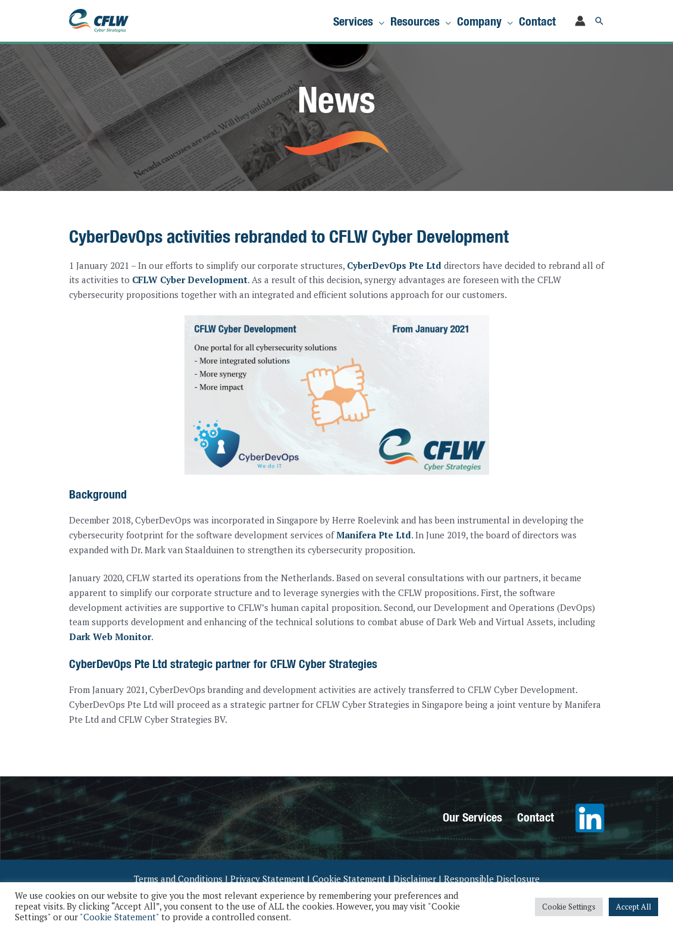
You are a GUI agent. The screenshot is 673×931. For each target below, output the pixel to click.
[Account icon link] (580, 20)
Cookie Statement (349, 879)
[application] (378, 21)
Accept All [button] (633, 906)
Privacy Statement (267, 879)
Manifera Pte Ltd (373, 535)
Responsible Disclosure (492, 879)
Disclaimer (414, 879)
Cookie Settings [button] (569, 906)
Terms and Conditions (178, 879)
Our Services (472, 817)
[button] (599, 20)
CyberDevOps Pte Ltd (394, 265)
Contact (535, 817)
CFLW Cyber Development (190, 280)
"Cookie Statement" (119, 917)
